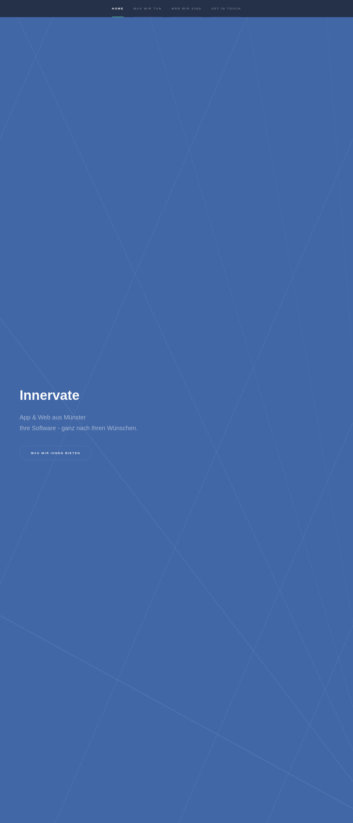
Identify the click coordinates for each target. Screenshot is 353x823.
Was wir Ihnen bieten (56, 453)
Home (118, 13)
